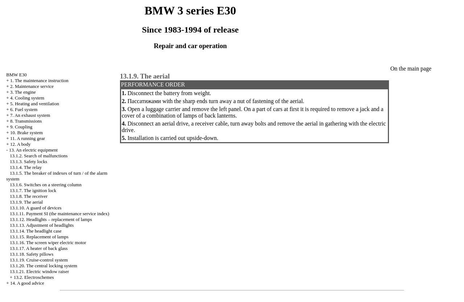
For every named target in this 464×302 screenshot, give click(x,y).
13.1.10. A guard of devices (36, 207)
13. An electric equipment (33, 150)
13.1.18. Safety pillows (31, 254)
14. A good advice (27, 283)
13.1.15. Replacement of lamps (39, 236)
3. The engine (23, 92)
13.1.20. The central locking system (43, 265)
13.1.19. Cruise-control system (39, 260)
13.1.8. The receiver (28, 196)
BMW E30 (16, 74)
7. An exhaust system (30, 115)
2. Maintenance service (32, 86)
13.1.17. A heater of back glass (39, 248)
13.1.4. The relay (26, 167)
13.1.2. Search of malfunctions (39, 155)
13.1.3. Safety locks (28, 161)
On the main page (410, 68)
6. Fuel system (23, 109)
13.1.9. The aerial (26, 202)
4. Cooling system (27, 98)
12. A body (20, 144)
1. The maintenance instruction (39, 80)
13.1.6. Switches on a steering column (46, 184)
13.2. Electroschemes (34, 277)
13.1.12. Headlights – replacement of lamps (51, 219)
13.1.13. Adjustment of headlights (42, 225)
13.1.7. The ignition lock (33, 190)
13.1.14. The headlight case (36, 231)
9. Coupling (21, 126)
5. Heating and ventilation (34, 103)
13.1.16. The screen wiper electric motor (48, 242)
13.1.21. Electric (39, 271)
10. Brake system (26, 132)
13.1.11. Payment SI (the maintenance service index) (59, 213)
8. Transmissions (26, 121)
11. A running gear (27, 138)
